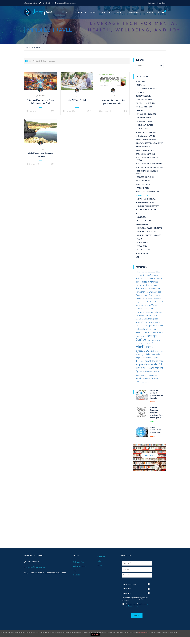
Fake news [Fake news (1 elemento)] (150, 303)
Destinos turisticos (144, 111)
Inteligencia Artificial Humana (149, 168)
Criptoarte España (143, 100)
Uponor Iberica (142, 257)
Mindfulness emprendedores (147, 210)
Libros (66, 13)
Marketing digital (143, 185)
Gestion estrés (142, 133)
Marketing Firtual (143, 188)
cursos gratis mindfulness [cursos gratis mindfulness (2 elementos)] (147, 285)
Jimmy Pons (40, 100)
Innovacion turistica (145, 154)
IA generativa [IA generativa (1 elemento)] (158, 306)
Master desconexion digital (147, 196)
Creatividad (140, 96)
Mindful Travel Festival (77, 104)
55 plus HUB (106, 13)
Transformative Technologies (148, 239)
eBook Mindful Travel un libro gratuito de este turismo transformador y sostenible (113, 107)
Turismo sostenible (144, 254)
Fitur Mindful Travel (144, 125)
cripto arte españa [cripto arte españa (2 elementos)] (144, 279)
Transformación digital (146, 236)
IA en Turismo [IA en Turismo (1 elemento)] (150, 306)
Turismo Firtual (142, 247)
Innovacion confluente (146, 144)
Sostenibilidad (142, 228)
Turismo (139, 243)
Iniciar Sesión (162, 3)
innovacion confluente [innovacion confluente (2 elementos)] (145, 312)
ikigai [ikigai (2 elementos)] (144, 309)
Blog (119, 13)
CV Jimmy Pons (78, 562)
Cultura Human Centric (145, 107)
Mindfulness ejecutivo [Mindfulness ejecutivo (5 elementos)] (144, 353)
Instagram (101, 557)
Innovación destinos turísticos (149, 147)
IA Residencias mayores (145, 140)
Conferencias (132, 13)
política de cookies (144, 632)
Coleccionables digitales (146, 93)
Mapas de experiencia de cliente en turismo (156, 433)
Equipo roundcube (79, 566)
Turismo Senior (142, 250)
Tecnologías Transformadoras (149, 232)
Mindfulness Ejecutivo (145, 207)
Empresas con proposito (146, 118)
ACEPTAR (95, 634)
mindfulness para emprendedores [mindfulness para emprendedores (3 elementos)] (149, 366)
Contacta (148, 13)
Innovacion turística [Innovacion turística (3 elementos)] (146, 319)
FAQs (99, 561)
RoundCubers (141, 221)
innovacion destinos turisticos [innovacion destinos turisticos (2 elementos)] (149, 316)
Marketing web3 (142, 192)
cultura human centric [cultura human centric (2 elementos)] (152, 282)
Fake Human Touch (143, 122)
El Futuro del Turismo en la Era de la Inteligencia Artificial (40, 105)
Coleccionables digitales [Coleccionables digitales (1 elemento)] (154, 276)
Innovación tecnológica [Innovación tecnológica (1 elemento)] (142, 323)
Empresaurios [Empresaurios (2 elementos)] (155, 296)
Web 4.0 (139, 261)
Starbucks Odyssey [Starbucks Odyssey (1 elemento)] (141, 379)
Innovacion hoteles (144, 151)
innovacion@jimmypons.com (66, 3)
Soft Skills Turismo (144, 225)
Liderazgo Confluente (145, 181)
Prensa (99, 565)
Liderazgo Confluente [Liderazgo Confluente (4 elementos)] (146, 341)
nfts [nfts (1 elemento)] (145, 376)
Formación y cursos (144, 129)
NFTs (137, 217)
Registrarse (151, 3)
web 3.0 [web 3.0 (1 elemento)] (147, 386)
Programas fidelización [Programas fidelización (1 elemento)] (153, 376)
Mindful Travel (142, 199)
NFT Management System (146, 214)
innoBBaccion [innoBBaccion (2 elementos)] (153, 309)
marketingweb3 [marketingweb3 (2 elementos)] (146, 347)
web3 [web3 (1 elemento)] (142, 386)
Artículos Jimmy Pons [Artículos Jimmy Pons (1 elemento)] (141, 276)
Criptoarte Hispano (144, 104)
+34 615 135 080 (47, 3)
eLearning (140, 114)
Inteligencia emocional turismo (149, 171)
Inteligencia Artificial (145, 158)
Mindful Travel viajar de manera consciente (40, 158)
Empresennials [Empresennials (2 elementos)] (142, 299)
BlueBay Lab (140, 89)
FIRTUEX (92, 13)
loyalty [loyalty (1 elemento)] (152, 344)
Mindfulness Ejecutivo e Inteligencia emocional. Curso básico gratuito (156, 417)
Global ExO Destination (145, 136)
